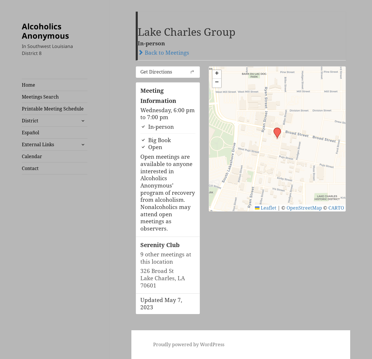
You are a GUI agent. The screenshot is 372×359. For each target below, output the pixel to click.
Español (30, 132)
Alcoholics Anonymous (45, 31)
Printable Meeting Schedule (53, 109)
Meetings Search (40, 97)
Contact (30, 168)
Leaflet (265, 208)
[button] (275, 129)
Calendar (32, 156)
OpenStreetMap (304, 208)
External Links (38, 144)
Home (28, 85)
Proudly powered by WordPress (188, 344)
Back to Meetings (163, 52)
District (30, 120)
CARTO (336, 208)
